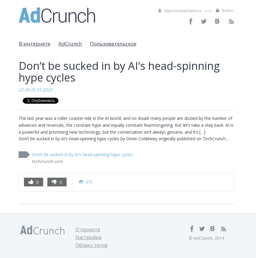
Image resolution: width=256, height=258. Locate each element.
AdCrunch (70, 43)
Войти (224, 10)
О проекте (88, 229)
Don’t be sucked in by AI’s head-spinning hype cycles (82, 154)
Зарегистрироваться (179, 10)
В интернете (34, 43)
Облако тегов (92, 245)
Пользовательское (113, 43)
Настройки (88, 237)
